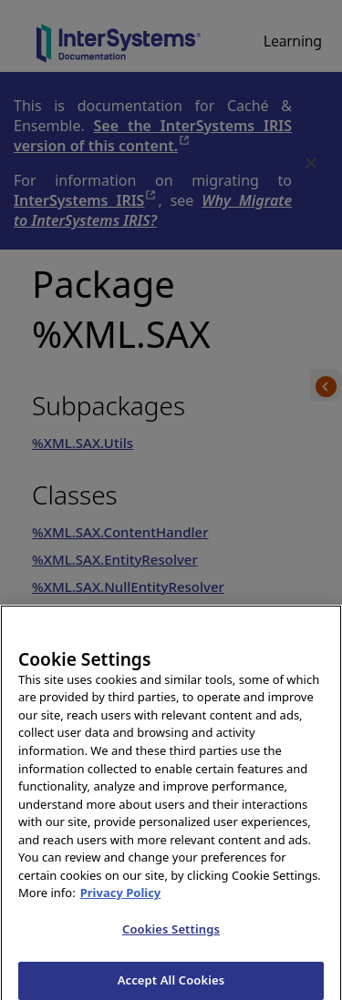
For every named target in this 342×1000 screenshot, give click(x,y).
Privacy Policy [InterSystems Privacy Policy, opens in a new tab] (120, 898)
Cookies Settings (171, 933)
